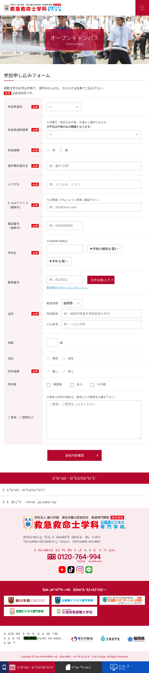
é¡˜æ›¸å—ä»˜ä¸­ (121, 667)
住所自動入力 (100, 280)
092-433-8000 (42, 541)
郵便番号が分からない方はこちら (67, 287)
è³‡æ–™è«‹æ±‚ (79, 667)
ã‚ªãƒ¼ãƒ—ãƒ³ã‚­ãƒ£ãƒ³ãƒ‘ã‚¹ (26, 490)
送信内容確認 (74, 455)
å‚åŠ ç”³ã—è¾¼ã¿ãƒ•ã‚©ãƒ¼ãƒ (32, 502)
